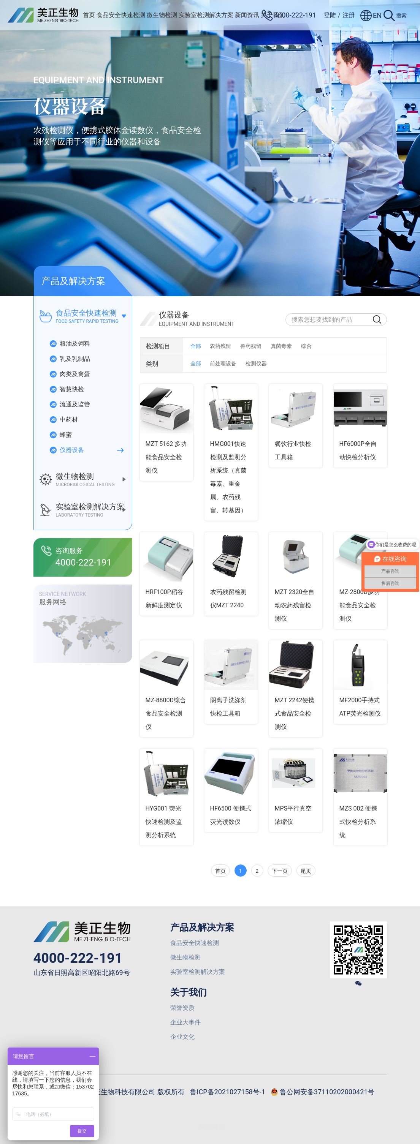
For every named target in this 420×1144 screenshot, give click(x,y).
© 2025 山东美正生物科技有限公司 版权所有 (117, 1092)
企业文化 (182, 1036)
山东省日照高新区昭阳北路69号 (81, 973)
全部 (195, 346)
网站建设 (212, 1126)
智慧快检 (66, 389)
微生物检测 (162, 15)
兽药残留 (251, 346)
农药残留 (220, 346)
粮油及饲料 (69, 344)
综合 (306, 346)
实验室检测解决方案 (206, 15)
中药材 (63, 420)
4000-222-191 (78, 958)
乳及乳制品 (69, 359)
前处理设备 (223, 363)
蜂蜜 (60, 435)
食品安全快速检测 (121, 15)
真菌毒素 (281, 346)
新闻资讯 (247, 15)
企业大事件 (185, 1022)
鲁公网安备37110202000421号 (323, 1092)
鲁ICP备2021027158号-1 (227, 1092)
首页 (89, 15)
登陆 (330, 15)
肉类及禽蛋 (69, 374)
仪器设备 (66, 450)
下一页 (280, 870)
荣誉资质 (182, 1007)
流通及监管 (69, 404)
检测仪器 (256, 363)
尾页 (306, 870)
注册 (348, 15)
